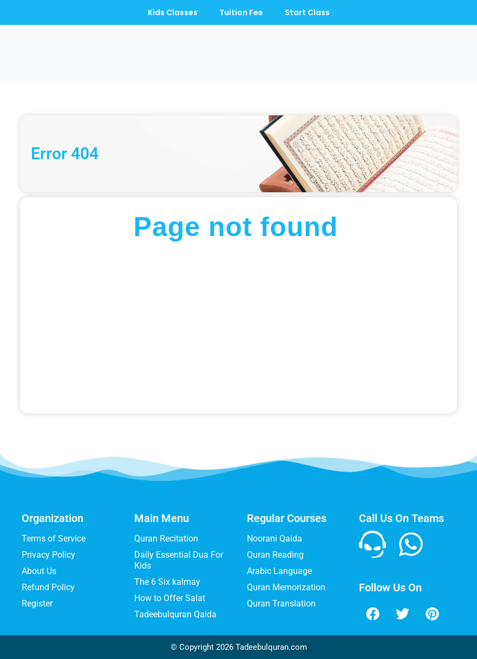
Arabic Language (279, 571)
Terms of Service (54, 538)
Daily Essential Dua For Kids (178, 560)
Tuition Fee (241, 12)
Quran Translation (281, 603)
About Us (39, 571)
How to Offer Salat (169, 598)
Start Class (307, 12)
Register (37, 603)
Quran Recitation (166, 538)
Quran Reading (275, 555)
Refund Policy (48, 587)
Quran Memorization (286, 587)
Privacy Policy (48, 555)
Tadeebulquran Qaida (175, 614)
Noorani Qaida (274, 538)
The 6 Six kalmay (167, 582)
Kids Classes (173, 12)
